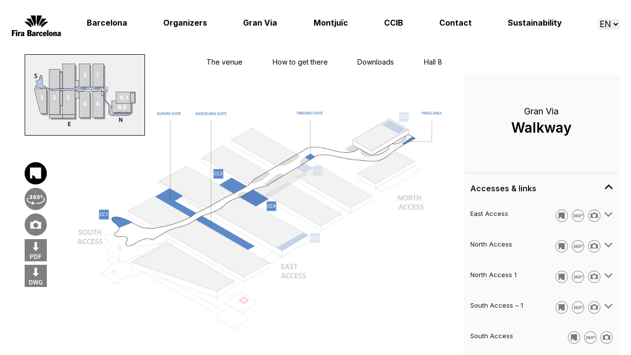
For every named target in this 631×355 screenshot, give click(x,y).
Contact (455, 23)
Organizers (185, 23)
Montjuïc (331, 23)
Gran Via (260, 23)
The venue (225, 62)
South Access (491, 336)
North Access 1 (493, 275)
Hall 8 (433, 62)
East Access (489, 213)
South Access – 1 (496, 305)
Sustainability (535, 23)
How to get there (300, 62)
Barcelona (107, 23)
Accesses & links (541, 187)
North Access (491, 244)
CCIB (393, 23)
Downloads (375, 62)
